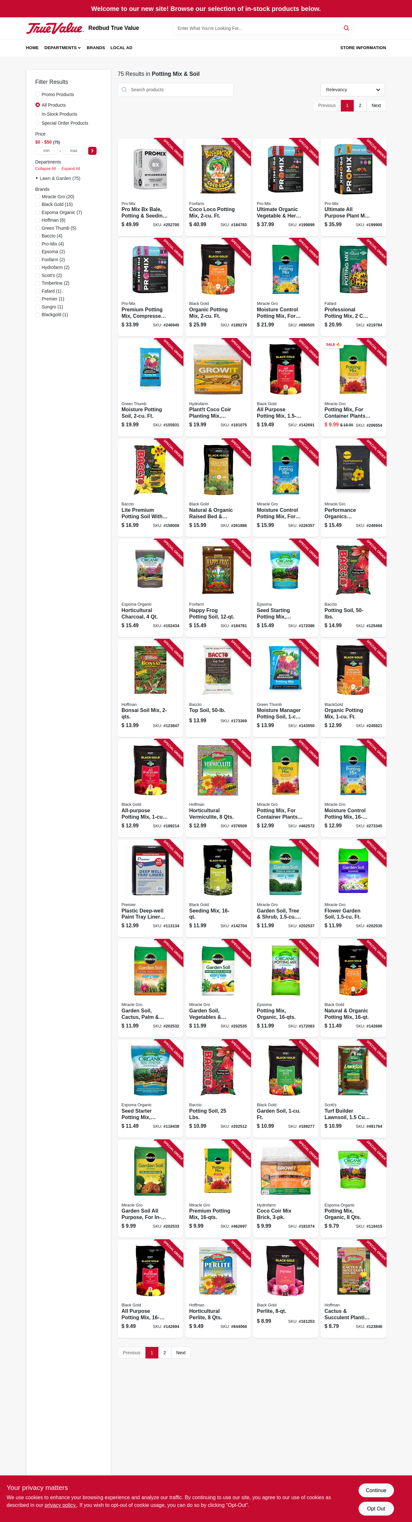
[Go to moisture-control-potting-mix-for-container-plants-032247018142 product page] (285, 488)
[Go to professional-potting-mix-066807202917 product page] (353, 287)
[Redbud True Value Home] (55, 28)
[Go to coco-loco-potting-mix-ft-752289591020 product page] (218, 187)
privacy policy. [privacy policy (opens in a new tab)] (61, 1505)
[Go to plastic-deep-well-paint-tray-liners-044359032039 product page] (150, 889)
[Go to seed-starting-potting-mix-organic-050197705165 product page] (285, 588)
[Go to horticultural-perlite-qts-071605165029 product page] (218, 1289)
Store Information (363, 47)
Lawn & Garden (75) (60, 178)
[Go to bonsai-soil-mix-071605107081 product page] (150, 688)
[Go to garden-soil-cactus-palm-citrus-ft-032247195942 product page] (150, 988)
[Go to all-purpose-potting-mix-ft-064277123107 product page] (150, 788)
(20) (58, 196)
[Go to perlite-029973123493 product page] (285, 1289)
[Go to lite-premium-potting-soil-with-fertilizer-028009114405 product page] (150, 488)
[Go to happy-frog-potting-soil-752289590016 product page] (218, 588)
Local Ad (121, 47)
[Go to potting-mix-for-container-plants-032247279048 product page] (353, 388)
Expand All (70, 168)
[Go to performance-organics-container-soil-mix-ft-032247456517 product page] (353, 488)
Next (376, 105)
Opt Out (376, 1508)
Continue (376, 1490)
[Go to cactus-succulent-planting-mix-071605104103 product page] (353, 1289)
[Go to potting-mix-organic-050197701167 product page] (285, 988)
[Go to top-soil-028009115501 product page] (218, 688)
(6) (54, 220)
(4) (52, 235)
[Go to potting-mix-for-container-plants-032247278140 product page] (285, 788)
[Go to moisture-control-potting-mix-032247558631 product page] (353, 788)
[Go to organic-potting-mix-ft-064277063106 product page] (353, 688)
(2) (53, 251)
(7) (62, 212)
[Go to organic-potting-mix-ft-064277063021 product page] (218, 287)
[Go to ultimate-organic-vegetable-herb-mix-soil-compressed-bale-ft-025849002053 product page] (285, 187)
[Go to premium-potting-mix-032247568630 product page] (218, 1189)
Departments (60, 47)
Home (32, 47)
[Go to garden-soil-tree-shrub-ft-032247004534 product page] (285, 889)
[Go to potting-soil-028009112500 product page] (353, 588)
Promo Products (58, 94)
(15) (57, 204)
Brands (96, 47)
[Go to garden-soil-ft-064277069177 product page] (285, 1089)
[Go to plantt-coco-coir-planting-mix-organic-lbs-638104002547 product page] (218, 388)
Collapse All (45, 168)
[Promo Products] (37, 94)
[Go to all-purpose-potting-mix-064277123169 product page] (150, 1289)
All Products (54, 105)
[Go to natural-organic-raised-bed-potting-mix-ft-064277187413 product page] (218, 488)
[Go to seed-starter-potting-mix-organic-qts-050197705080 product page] (150, 1089)
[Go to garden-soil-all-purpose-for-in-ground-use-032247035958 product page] (150, 1189)
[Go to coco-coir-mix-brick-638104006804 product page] (285, 1189)
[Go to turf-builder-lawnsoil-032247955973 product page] (353, 1089)
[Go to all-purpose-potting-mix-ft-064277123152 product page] (285, 388)
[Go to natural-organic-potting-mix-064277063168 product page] (353, 988)
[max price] (73, 151)
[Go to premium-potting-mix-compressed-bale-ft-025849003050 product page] (150, 287)
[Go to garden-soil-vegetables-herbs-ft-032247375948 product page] (218, 988)
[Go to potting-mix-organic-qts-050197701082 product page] (353, 1189)
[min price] (46, 151)
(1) (52, 291)
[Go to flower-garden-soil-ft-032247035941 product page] (353, 889)
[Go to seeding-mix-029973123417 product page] (218, 889)
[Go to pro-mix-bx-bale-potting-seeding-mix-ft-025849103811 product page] (150, 187)
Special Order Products (65, 123)
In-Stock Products (60, 114)
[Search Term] (263, 28)
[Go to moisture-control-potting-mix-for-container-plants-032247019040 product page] (285, 287)
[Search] (346, 27)
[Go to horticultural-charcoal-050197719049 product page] (150, 588)
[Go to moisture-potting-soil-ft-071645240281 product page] (150, 388)
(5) (59, 228)
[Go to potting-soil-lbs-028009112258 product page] (218, 1089)
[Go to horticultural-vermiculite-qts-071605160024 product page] (218, 788)
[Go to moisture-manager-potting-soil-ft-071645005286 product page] (285, 688)
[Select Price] (92, 151)
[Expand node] (37, 178)
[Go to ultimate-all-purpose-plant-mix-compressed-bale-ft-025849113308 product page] (353, 187)
